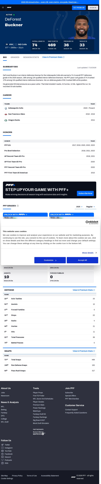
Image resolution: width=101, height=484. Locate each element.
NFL (2, 407)
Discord (8, 457)
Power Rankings (39, 408)
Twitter (7, 445)
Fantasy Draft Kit (39, 414)
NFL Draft (4, 422)
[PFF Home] (9, 7)
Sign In (93, 8)
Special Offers (70, 396)
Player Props (38, 393)
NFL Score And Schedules (43, 399)
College (4, 419)
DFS (2, 416)
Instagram (9, 448)
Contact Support (71, 410)
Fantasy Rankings (40, 417)
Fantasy (4, 413)
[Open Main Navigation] (3, 8)
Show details (88, 253)
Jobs (3, 393)
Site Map (4, 476)
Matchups (37, 411)
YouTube (8, 451)
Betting (3, 410)
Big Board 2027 (39, 420)
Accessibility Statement (50, 476)
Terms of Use (32, 476)
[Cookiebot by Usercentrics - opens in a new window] (87, 222)
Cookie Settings (7, 478)
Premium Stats (38, 405)
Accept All (82, 260)
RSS (6, 463)
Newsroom (5, 396)
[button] (85, 197)
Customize (50, 260)
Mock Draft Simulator (41, 423)
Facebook (8, 454)
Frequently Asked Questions (76, 413)
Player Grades (38, 402)
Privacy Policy (17, 476)
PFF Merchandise (72, 399)
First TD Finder (38, 396)
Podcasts (8, 460)
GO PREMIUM (78, 8)
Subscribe (69, 393)
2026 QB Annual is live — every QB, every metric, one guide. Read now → (50, 2)
